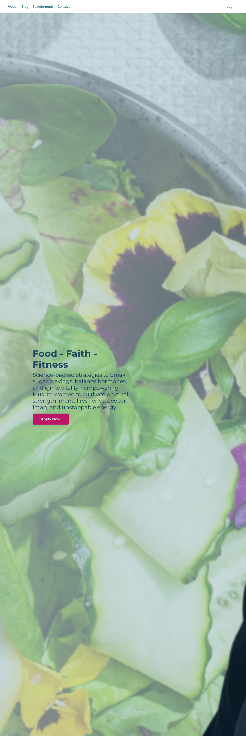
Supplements (43, 6)
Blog (25, 6)
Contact (63, 6)
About (12, 6)
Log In (231, 6)
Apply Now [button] (51, 420)
